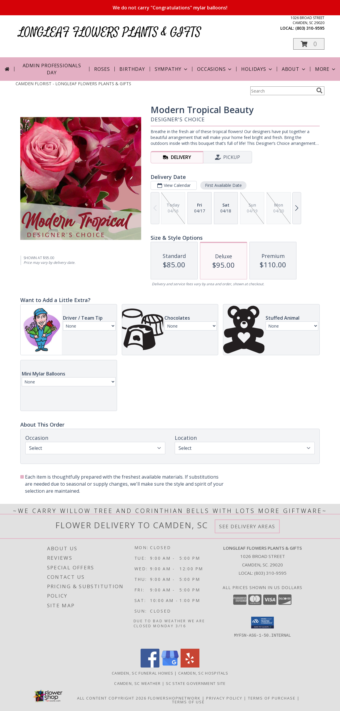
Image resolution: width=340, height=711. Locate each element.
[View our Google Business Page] (170, 666)
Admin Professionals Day (52, 69)
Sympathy (172, 69)
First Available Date (223, 185)
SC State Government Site (196, 683)
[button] (308, 44)
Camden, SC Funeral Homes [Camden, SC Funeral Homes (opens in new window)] (142, 673)
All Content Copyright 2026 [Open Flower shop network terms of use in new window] (111, 698)
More (325, 69)
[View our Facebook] (150, 666)
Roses (102, 69)
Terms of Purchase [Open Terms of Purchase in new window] (272, 698)
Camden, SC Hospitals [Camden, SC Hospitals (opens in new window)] (203, 673)
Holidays (257, 69)
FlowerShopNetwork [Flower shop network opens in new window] (174, 698)
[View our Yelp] (190, 666)
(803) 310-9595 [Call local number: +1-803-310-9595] (309, 28)
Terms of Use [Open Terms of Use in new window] (188, 702)
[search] (319, 90)
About (294, 69)
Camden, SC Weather (137, 683)
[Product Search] (282, 91)
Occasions (215, 69)
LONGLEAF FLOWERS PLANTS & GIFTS (110, 32)
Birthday (132, 69)
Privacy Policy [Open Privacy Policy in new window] (224, 698)
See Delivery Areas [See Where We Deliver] (247, 526)
